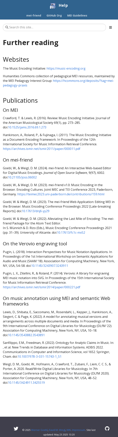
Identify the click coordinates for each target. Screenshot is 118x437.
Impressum (78, 430)
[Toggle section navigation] (110, 27)
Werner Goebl (39, 430)
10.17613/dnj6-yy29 (35, 211)
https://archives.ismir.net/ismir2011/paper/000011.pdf (41, 149)
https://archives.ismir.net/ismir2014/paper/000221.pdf (41, 287)
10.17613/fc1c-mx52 (71, 232)
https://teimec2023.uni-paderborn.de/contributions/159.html (60, 194)
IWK (68, 430)
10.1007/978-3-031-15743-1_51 (39, 356)
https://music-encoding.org (66, 68)
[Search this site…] (54, 27)
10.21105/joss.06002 (22, 177)
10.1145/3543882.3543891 (26, 335)
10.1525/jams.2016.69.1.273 (27, 127)
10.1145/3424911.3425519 (26, 382)
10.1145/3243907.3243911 (49, 266)
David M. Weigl (57, 430)
